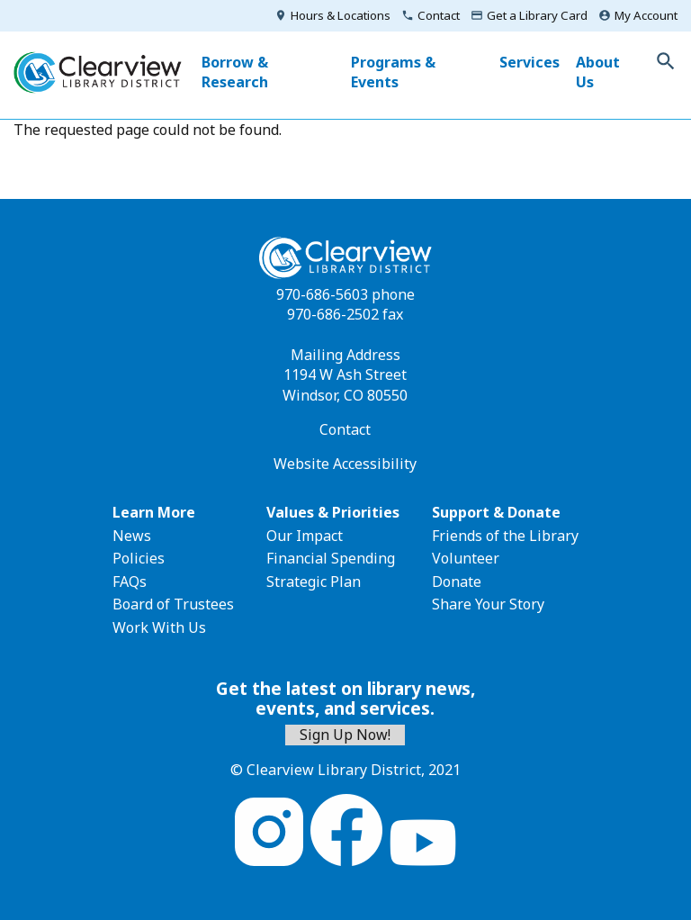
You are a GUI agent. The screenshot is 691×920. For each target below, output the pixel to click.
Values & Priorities (332, 512)
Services (529, 62)
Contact (438, 15)
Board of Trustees (173, 604)
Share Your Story (488, 604)
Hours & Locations (340, 15)
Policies (138, 558)
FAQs (129, 581)
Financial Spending (330, 558)
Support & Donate (496, 512)
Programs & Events (393, 72)
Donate (456, 581)
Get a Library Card (537, 15)
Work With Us (159, 627)
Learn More (153, 512)
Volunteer (465, 558)
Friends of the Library (505, 536)
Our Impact (304, 536)
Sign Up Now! (345, 734)
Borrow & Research (235, 72)
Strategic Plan (313, 581)
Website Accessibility (345, 464)
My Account (646, 15)
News (131, 536)
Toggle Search (666, 61)
